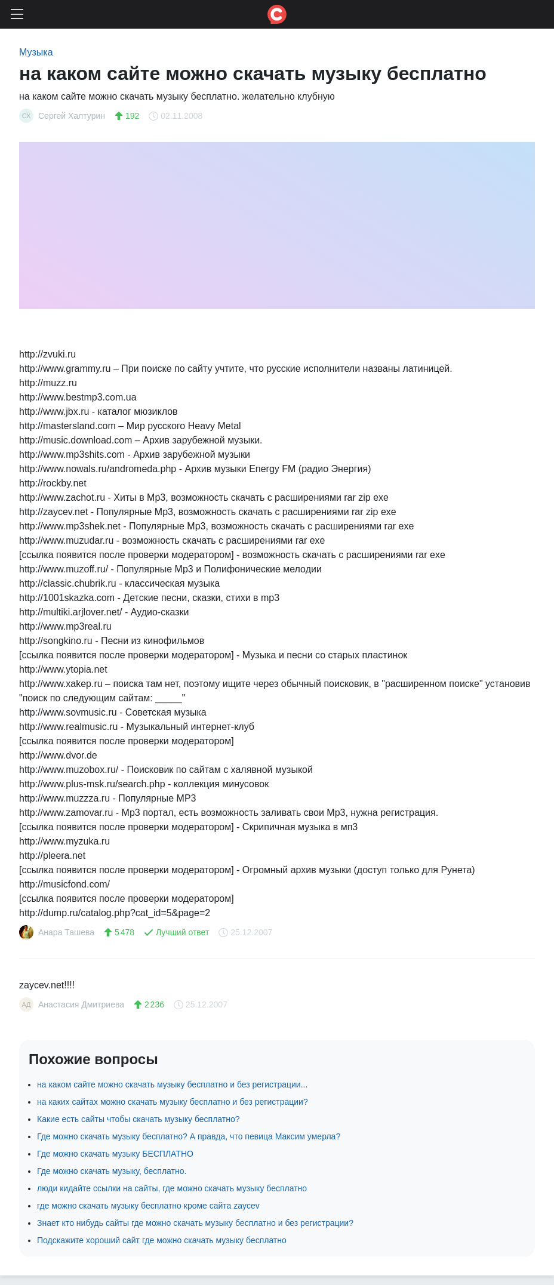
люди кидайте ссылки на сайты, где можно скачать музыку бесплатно (172, 1188)
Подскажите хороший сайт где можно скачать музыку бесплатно (162, 1240)
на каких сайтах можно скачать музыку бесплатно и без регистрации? (172, 1102)
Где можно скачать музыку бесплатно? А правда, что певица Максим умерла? (188, 1136)
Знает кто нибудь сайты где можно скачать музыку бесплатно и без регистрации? (195, 1223)
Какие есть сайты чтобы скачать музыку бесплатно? (138, 1119)
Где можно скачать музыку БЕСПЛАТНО (115, 1153)
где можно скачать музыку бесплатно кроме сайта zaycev (148, 1205)
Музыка (36, 52)
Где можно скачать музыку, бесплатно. (111, 1171)
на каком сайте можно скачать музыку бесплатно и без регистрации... (172, 1084)
